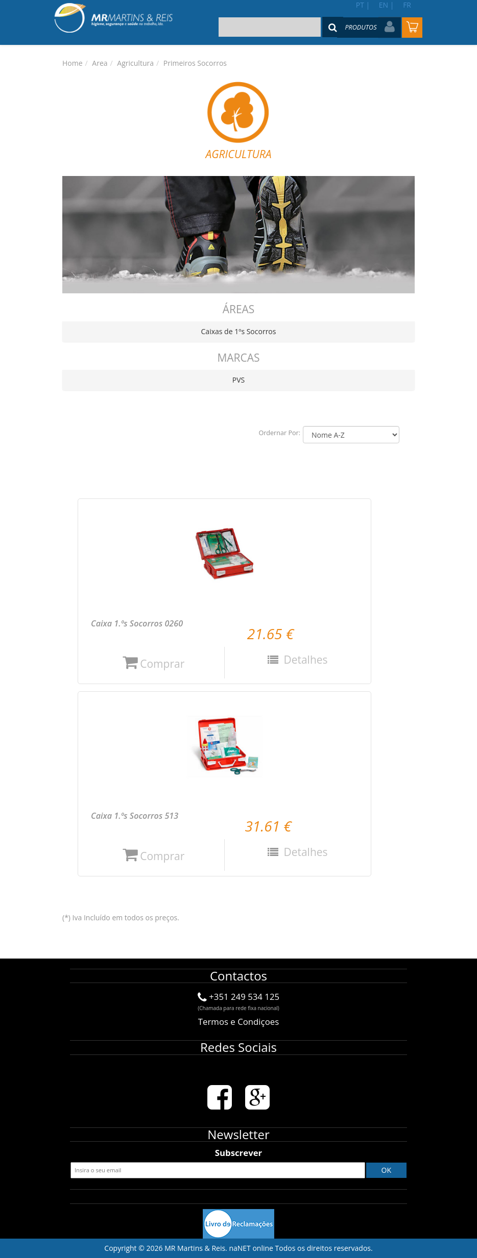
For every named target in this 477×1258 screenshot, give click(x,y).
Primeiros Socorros (195, 63)
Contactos (238, 975)
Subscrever (238, 1153)
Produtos (360, 27)
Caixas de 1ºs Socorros (238, 331)
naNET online (251, 1248)
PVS (238, 380)
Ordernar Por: (279, 433)
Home (72, 63)
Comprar (153, 664)
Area (99, 63)
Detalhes (304, 659)
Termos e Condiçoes (238, 1021)
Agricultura (135, 63)
